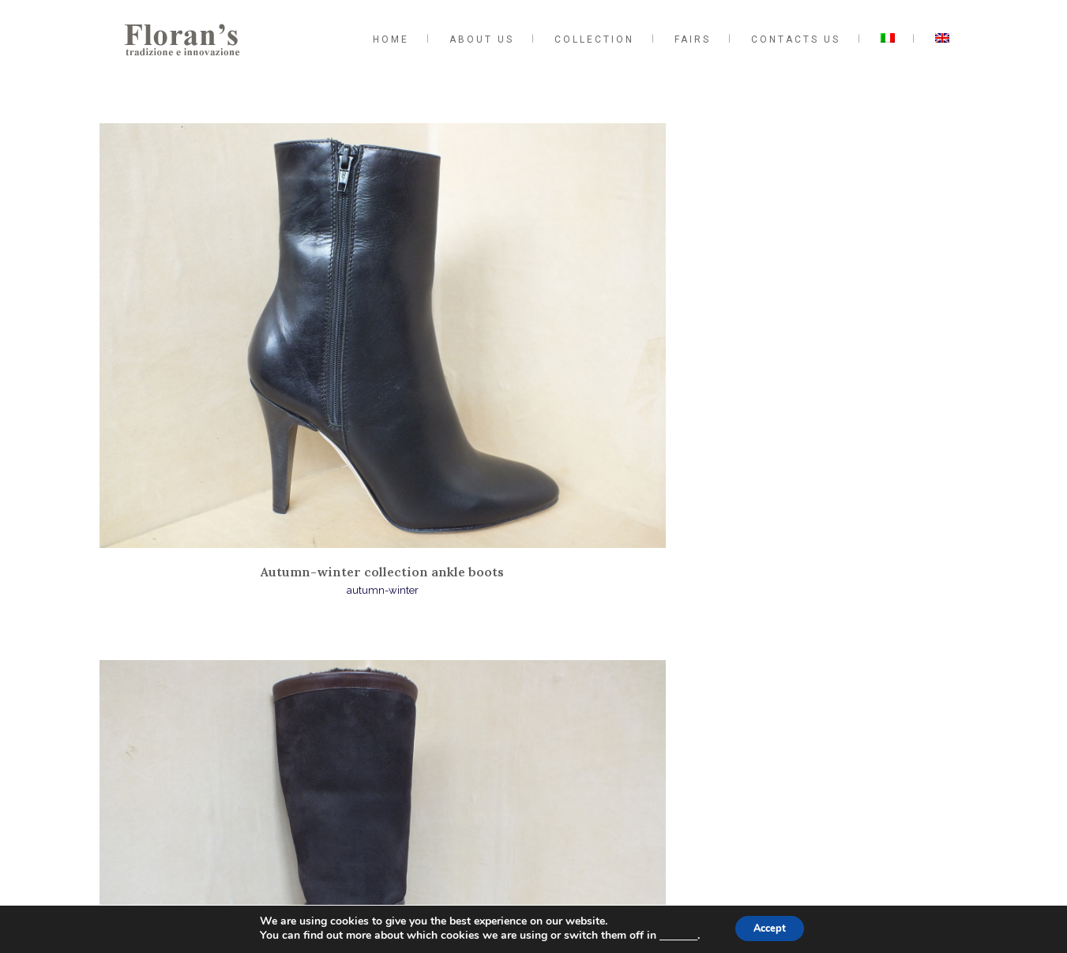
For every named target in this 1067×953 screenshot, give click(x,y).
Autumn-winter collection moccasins (829, 355)
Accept (771, 928)
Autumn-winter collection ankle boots (238, 355)
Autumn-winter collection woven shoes (238, 662)
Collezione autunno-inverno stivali (534, 355)
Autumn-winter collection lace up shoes (829, 662)
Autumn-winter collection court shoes (533, 654)
